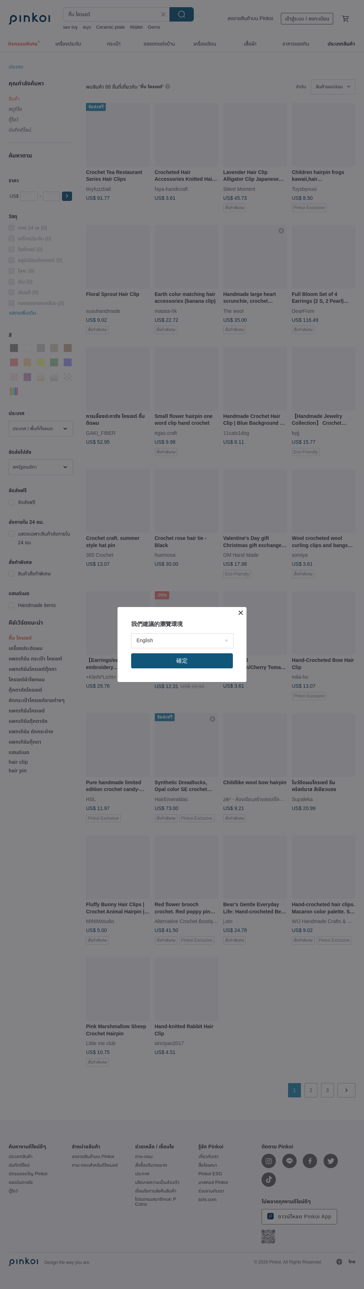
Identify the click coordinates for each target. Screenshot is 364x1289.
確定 (182, 661)
